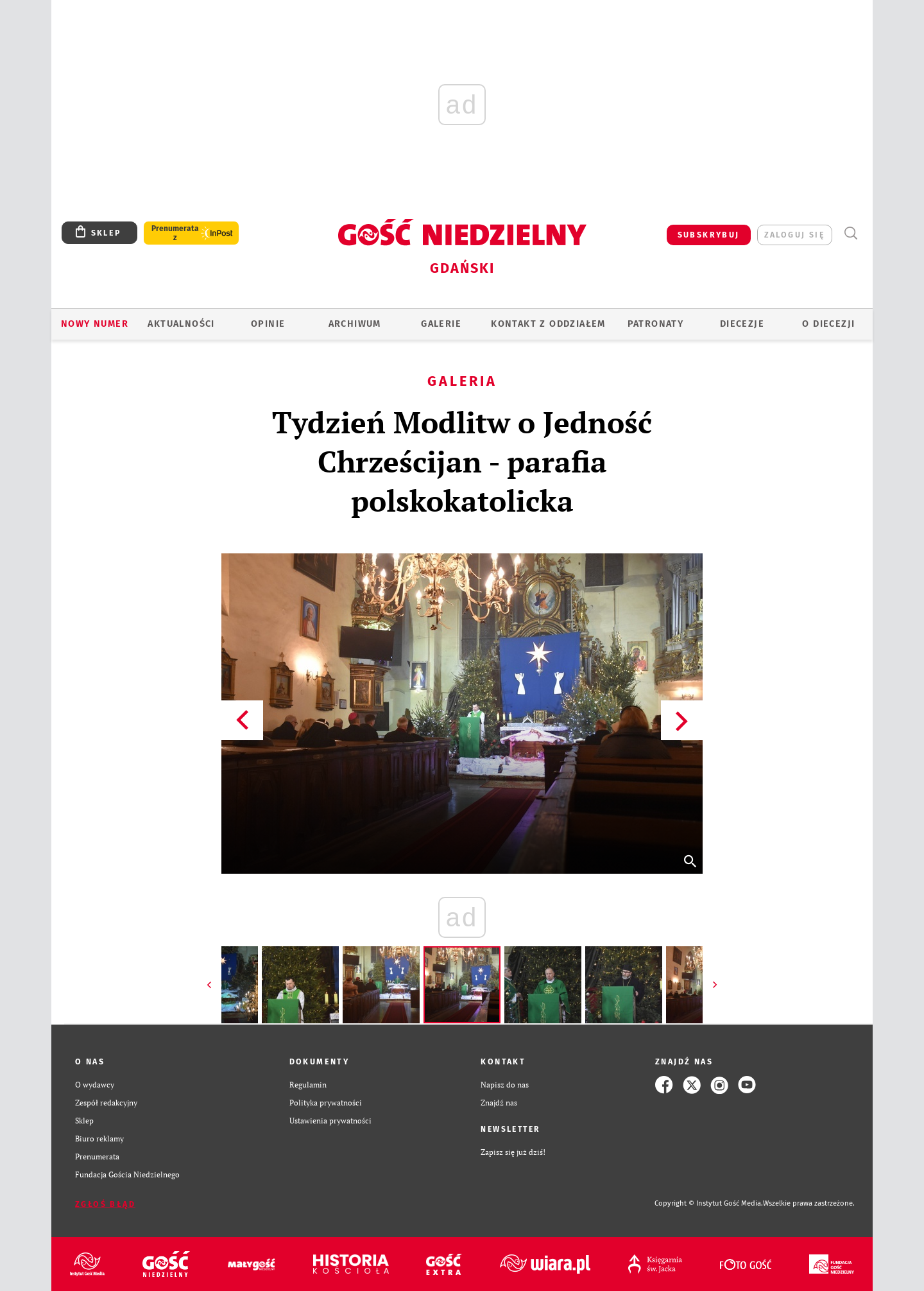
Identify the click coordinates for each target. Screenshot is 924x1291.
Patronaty (656, 323)
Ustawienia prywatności (330, 1120)
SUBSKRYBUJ (709, 234)
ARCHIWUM (355, 323)
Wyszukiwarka (850, 233)
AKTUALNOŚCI (181, 323)
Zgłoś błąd (105, 1204)
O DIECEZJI (828, 323)
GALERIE (441, 323)
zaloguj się (794, 234)
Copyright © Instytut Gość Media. (708, 1203)
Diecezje (742, 323)
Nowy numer (94, 323)
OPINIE (268, 323)
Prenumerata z (175, 233)
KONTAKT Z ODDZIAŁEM (548, 323)
